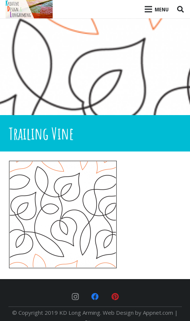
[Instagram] (75, 297)
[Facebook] (95, 297)
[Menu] (156, 9)
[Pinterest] (115, 297)
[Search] (180, 9)
